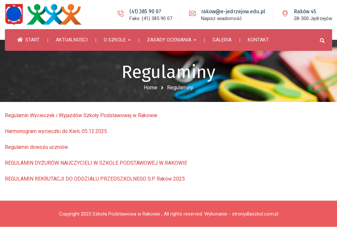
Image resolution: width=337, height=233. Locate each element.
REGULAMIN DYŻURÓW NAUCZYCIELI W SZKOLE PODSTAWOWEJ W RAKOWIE (96, 163)
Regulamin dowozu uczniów (36, 147)
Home (150, 87)
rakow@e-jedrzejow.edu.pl (233, 11)
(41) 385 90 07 (145, 11)
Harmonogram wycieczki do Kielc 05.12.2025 (56, 131)
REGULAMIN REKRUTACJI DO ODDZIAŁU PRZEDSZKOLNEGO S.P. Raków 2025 (95, 179)
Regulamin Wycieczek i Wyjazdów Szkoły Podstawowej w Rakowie (81, 115)
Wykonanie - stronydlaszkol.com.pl (241, 214)
